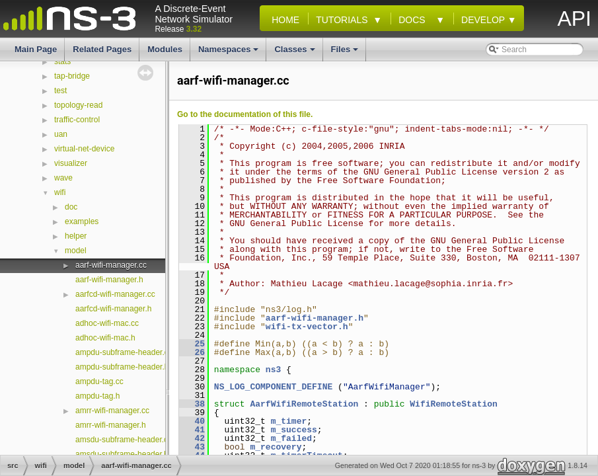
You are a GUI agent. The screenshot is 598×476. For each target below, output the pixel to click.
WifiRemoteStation (454, 404)
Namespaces (229, 52)
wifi (59, 192)
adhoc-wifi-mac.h (105, 337)
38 (192, 404)
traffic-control (77, 119)
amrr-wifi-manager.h (110, 425)
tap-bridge (72, 76)
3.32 (194, 29)
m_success (294, 430)
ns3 (273, 370)
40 (192, 421)
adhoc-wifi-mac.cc (107, 323)
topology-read (78, 105)
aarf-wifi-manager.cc (111, 265)
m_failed (291, 438)
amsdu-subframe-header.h (121, 454)
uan (60, 134)
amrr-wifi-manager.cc (112, 410)
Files (346, 52)
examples (81, 221)
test (60, 90)
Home (282, 20)
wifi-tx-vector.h (307, 327)
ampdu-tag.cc (99, 381)
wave (63, 177)
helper (76, 236)
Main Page (36, 49)
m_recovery (275, 447)
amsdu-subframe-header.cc (123, 439)
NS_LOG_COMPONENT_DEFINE (273, 387)
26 (192, 352)
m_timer (289, 421)
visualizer (70, 163)
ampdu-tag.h (97, 396)
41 (192, 430)
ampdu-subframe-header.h (121, 367)
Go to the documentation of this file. (245, 114)
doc (71, 207)
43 (192, 447)
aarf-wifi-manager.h (109, 279)
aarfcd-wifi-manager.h (113, 308)
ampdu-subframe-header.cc (123, 352)
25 (192, 344)
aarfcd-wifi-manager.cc (115, 294)
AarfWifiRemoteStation (304, 404)
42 (192, 438)
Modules (164, 49)
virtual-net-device (84, 148)
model (76, 250)
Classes (295, 52)
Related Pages (102, 49)
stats (62, 61)
